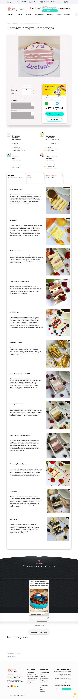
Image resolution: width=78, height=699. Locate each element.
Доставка (50, 14)
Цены (59, 14)
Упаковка (15, 111)
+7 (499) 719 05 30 (51, 166)
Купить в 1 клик (54, 119)
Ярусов (13, 94)
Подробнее (52, 89)
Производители (44, 685)
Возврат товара (44, 680)
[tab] (16, 178)
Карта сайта (43, 682)
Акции (41, 687)
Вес (12, 86)
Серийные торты (31, 680)
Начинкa (15, 101)
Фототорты (29, 682)
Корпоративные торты (32, 676)
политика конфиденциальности (17, 695)
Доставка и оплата (44, 672)
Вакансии (42, 676)
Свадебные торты (31, 674)
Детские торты (17, 23)
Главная (9, 23)
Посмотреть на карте (66, 675)
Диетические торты (32, 683)
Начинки (19, 14)
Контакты (67, 14)
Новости (42, 683)
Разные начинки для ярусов (17, 97)
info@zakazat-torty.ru (52, 168)
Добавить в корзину (54, 114)
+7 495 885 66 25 (64, 8)
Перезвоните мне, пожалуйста (64, 9)
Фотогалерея (39, 14)
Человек (14, 90)
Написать (46, 10)
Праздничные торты (32, 678)
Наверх (75, 695)
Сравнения (42, 691)
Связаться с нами (44, 678)
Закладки (42, 689)
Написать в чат (49, 103)
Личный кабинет (65, 2)
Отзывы (28, 14)
